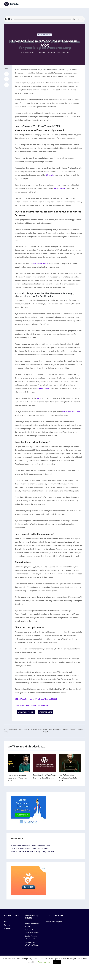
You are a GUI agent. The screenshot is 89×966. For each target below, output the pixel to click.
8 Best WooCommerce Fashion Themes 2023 (30, 845)
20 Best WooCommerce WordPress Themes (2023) (36, 699)
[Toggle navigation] (81, 4)
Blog (5, 921)
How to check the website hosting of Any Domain (32, 851)
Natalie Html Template (54, 921)
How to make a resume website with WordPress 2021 (17, 778)
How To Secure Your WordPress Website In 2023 (68, 778)
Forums (7, 925)
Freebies (7, 928)
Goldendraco (29, 52)
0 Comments (41, 52)
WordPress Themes (25, 712)
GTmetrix (50, 175)
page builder (44, 388)
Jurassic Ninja (59, 188)
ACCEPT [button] (56, 962)
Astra (39, 398)
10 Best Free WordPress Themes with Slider (30, 848)
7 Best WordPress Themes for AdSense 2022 (33, 705)
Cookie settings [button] (44, 962)
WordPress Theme (44, 34)
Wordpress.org (45, 712)
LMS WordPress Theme (72, 411)
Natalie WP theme (40, 263)
